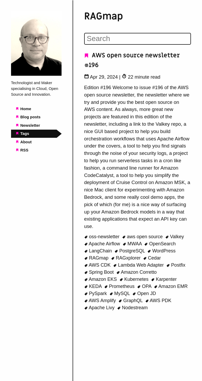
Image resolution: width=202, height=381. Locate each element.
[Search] (137, 38)
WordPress (161, 250)
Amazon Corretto (136, 272)
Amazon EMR (171, 286)
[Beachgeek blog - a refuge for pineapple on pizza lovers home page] (36, 74)
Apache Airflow (103, 243)
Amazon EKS (101, 279)
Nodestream (132, 307)
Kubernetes (134, 279)
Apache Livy (100, 307)
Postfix (175, 265)
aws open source (143, 236)
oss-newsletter (102, 236)
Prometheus (120, 286)
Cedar (152, 258)
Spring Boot (99, 272)
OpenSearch (160, 243)
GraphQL (131, 300)
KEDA (93, 286)
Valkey (174, 236)
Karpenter (164, 279)
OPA (145, 286)
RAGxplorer (126, 258)
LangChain (98, 250)
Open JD (144, 293)
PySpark (96, 293)
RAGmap (97, 258)
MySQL (120, 293)
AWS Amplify (100, 300)
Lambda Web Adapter (139, 265)
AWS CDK (98, 265)
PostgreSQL (130, 250)
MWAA (133, 243)
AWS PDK (158, 300)
